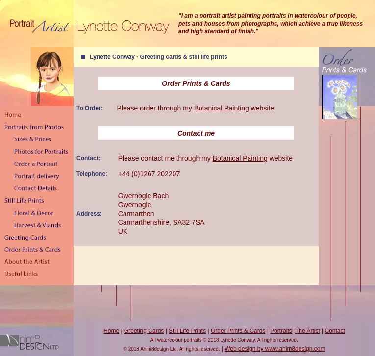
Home (111, 331)
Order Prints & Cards (238, 331)
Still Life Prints (187, 331)
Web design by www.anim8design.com (275, 348)
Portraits (281, 331)
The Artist (307, 331)
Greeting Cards (144, 331)
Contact (335, 331)
